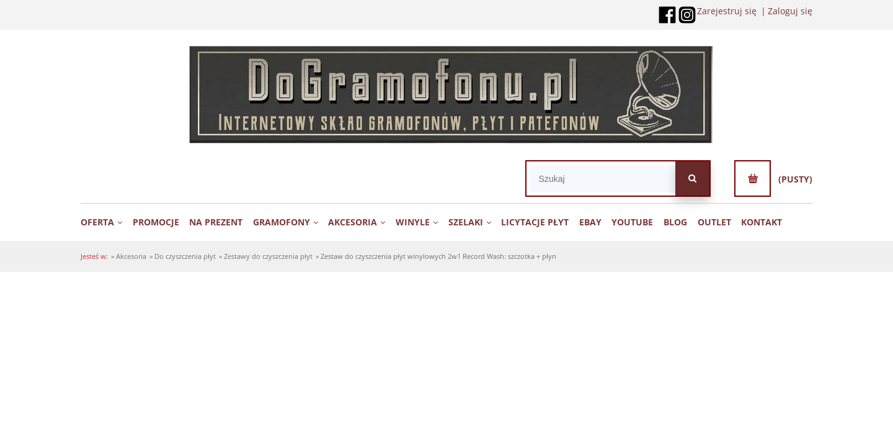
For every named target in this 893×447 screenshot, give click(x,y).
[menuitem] (105, 222)
